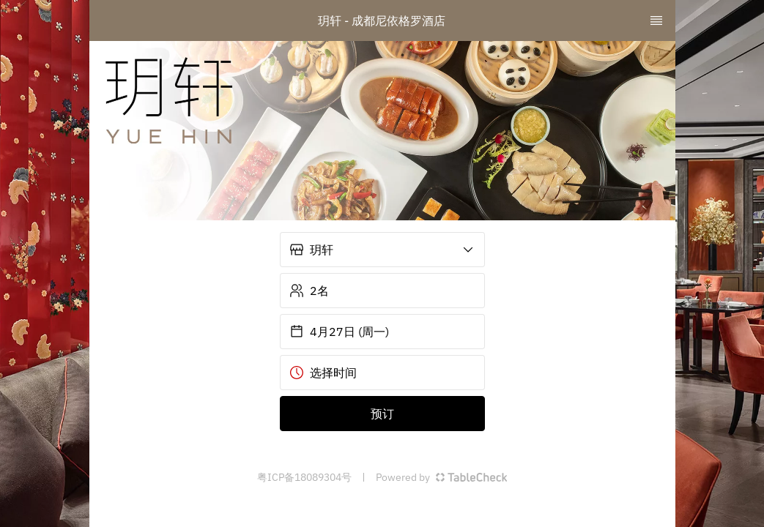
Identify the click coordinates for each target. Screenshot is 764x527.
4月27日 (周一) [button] (339, 331)
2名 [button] (309, 290)
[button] (382, 249)
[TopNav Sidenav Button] (656, 20)
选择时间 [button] (323, 372)
